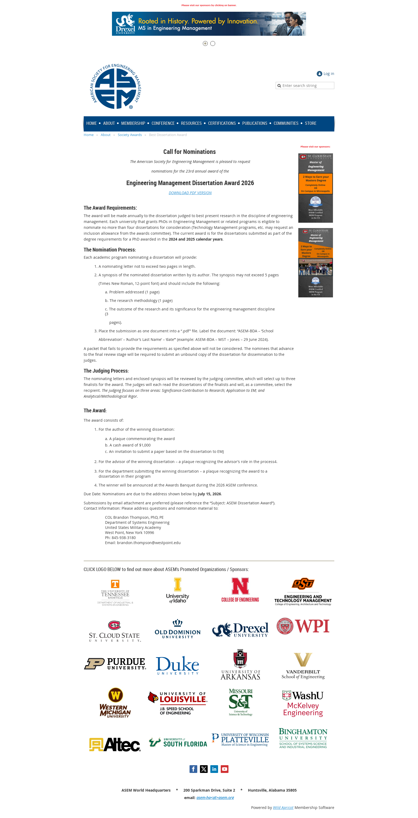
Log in (329, 73)
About (106, 134)
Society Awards (130, 134)
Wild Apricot (283, 807)
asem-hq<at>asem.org (215, 797)
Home (89, 134)
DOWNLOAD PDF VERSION (190, 192)
